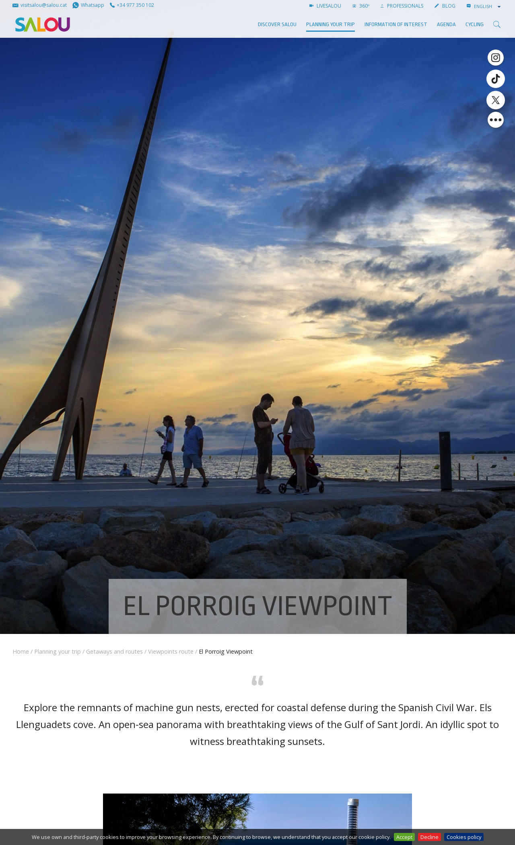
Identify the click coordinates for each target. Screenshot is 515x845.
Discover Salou (277, 24)
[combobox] (488, 6)
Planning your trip (330, 24)
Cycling (475, 24)
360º (360, 5)
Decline (429, 837)
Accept (404, 837)
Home (20, 651)
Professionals (402, 5)
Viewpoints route (171, 651)
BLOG (445, 5)
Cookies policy (464, 837)
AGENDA (446, 24)
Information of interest (396, 24)
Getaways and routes (114, 651)
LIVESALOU (325, 5)
